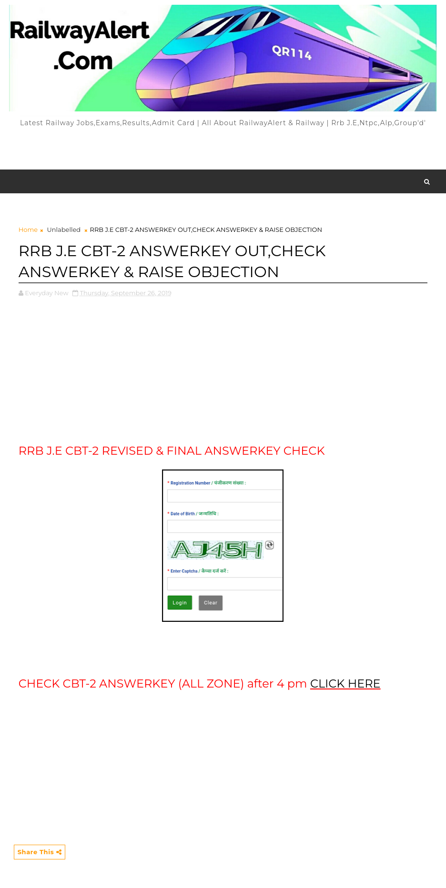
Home (28, 229)
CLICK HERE (345, 683)
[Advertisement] (223, 148)
